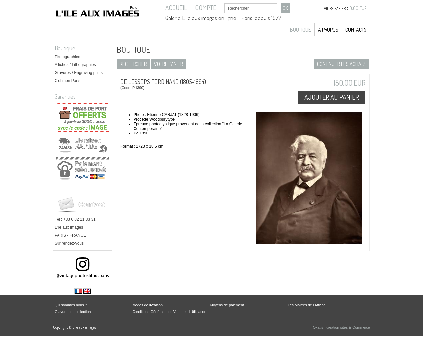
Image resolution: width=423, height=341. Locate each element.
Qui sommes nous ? (71, 305)
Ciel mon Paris (67, 80)
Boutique (300, 29)
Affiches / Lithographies (75, 64)
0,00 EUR (358, 8)
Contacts (355, 29)
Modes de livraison (147, 305)
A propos (328, 29)
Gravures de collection (73, 312)
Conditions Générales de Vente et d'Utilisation (169, 312)
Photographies (67, 57)
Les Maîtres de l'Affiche (307, 305)
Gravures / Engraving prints (79, 72)
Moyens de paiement (227, 305)
